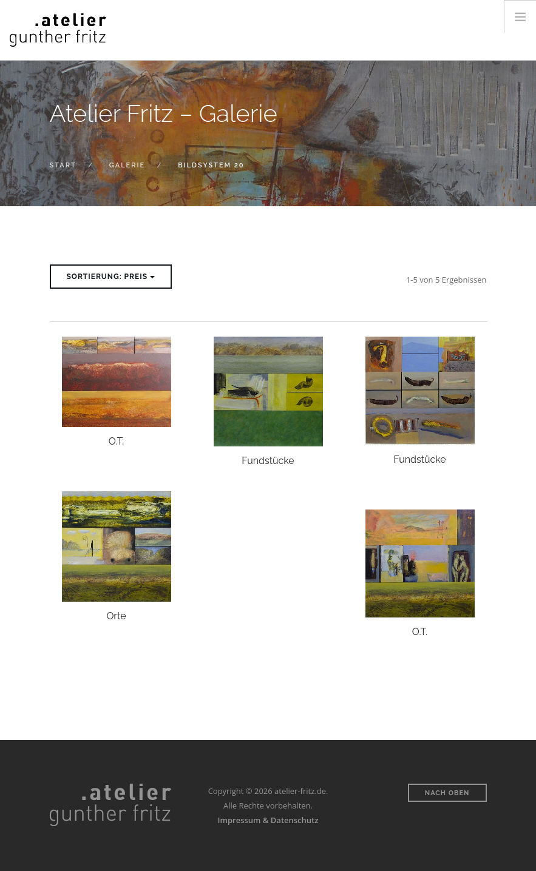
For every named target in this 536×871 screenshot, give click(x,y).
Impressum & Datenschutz (268, 820)
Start (63, 165)
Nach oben (447, 793)
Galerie (127, 165)
